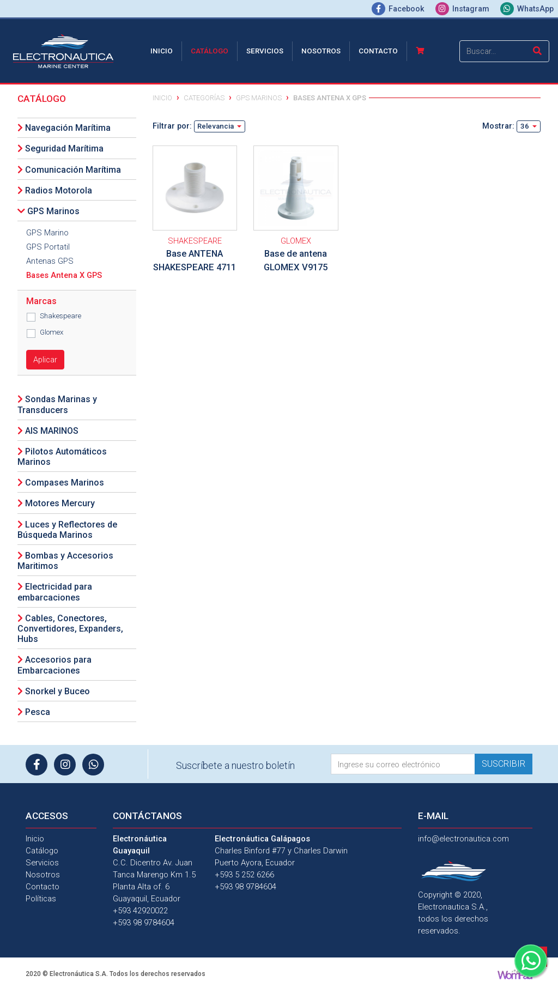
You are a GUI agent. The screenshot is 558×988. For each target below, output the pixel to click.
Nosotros (321, 51)
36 (525, 126)
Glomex (51, 332)
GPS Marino (47, 233)
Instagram (463, 9)
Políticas (41, 899)
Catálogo (209, 51)
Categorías (204, 98)
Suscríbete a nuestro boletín (235, 765)
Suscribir (503, 764)
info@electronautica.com (463, 839)
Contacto (378, 51)
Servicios (264, 51)
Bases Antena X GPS (64, 275)
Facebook (399, 9)
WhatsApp (527, 9)
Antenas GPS (50, 261)
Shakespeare (60, 316)
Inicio (163, 50)
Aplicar (45, 360)
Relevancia (216, 126)
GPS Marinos (259, 98)
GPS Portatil (48, 247)
